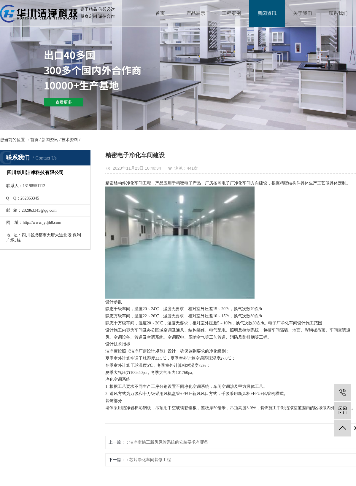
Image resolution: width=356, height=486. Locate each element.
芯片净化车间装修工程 (150, 460)
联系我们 (338, 13)
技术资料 (69, 140)
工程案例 (231, 13)
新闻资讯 (267, 13)
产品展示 (195, 13)
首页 (160, 13)
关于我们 (302, 13)
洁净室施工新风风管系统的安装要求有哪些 (168, 442)
